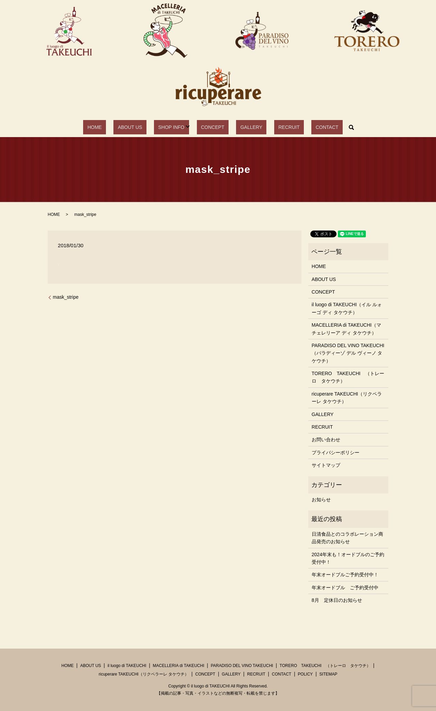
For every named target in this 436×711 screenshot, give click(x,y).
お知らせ (321, 499)
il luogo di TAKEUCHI (127, 665)
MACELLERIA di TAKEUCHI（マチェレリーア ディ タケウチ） (346, 328)
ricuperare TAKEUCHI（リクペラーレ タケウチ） (347, 397)
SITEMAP (329, 674)
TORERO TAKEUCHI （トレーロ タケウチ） (348, 377)
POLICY (305, 674)
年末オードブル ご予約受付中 (345, 587)
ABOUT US (144, 127)
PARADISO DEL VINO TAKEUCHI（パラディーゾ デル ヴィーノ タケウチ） (348, 353)
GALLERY (245, 127)
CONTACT (304, 127)
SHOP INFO (178, 127)
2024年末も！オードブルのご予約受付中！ (348, 558)
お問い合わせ (326, 439)
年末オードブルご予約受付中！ (345, 574)
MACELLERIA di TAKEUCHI (178, 665)
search (325, 127)
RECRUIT (274, 127)
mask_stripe (65, 297)
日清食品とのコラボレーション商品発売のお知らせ (347, 537)
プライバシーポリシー (335, 452)
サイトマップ (326, 465)
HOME (117, 127)
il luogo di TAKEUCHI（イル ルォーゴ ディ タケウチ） (347, 308)
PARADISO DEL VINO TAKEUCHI (242, 665)
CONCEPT (214, 127)
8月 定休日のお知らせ (337, 600)
